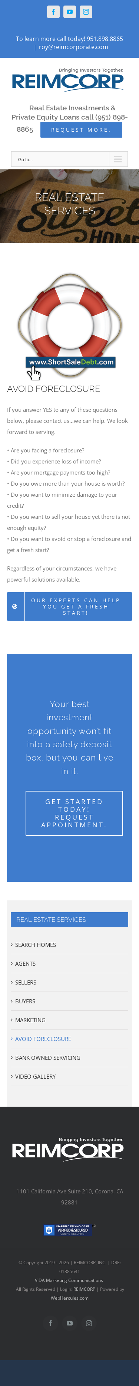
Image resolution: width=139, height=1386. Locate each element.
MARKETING (30, 1020)
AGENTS (25, 963)
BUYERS (25, 1001)
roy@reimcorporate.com (73, 47)
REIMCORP (84, 1289)
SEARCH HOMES (35, 944)
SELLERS (25, 982)
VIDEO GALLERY (35, 1076)
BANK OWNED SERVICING (47, 1057)
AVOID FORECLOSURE (43, 1038)
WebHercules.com (70, 1298)
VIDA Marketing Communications (69, 1280)
